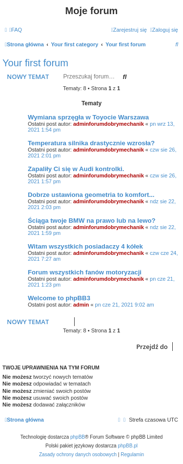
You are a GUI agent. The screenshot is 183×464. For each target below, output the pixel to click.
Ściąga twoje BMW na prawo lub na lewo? (92, 220)
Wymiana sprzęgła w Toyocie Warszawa (88, 117)
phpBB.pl (128, 445)
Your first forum (35, 63)
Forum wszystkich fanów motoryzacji (85, 272)
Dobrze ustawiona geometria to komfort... (91, 194)
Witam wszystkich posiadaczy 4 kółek (85, 246)
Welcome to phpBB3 (59, 298)
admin (81, 305)
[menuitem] (15, 30)
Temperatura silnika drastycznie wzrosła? (91, 143)
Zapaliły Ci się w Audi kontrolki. (76, 169)
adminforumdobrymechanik (108, 124)
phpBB (77, 437)
